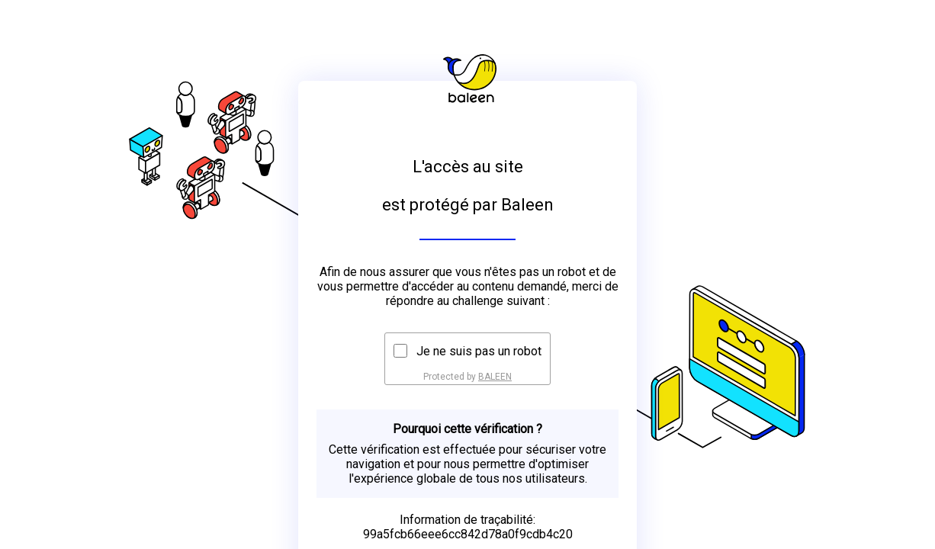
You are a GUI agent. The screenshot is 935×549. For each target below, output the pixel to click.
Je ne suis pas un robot (478, 351)
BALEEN (495, 376)
